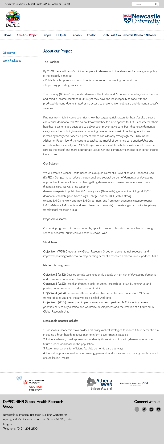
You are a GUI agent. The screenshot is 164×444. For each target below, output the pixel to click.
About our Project (26, 35)
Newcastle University (15, 3)
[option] (99, 384)
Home (7, 35)
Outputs (61, 35)
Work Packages (12, 60)
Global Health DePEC (39, 3)
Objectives (9, 53)
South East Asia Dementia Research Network (129, 35)
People (47, 35)
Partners (76, 35)
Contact (91, 35)
